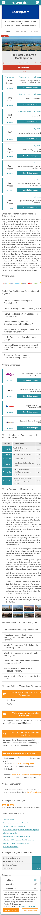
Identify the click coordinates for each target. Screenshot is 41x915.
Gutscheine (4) (21, 31)
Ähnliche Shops (8, 819)
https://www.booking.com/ (23, 764)
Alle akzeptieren (10, 910)
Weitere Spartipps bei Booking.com (15, 826)
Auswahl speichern (30, 910)
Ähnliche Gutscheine (10, 833)
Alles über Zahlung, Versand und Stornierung (18, 840)
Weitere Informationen (10, 847)
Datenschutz (22, 906)
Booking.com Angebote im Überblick (15, 823)
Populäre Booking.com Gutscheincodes (16, 843)
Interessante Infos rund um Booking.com (17, 836)
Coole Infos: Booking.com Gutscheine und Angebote (21, 830)
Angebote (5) (35, 31)
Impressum (31, 906)
